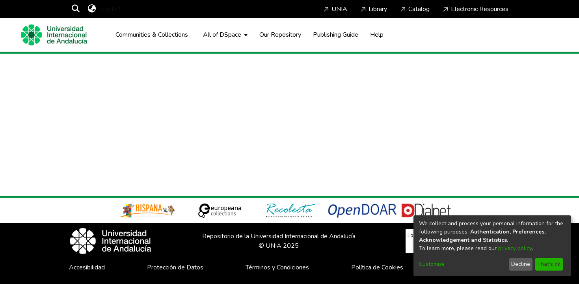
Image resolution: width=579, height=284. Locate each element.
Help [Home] (377, 34)
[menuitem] (92, 9)
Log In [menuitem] (107, 9)
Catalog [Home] (414, 9)
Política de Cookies (377, 267)
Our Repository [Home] (280, 34)
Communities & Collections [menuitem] (151, 34)
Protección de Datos (175, 267)
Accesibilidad (87, 267)
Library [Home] (373, 9)
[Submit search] (76, 9)
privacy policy (515, 248)
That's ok (548, 264)
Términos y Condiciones (277, 267)
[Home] (54, 35)
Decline (520, 264)
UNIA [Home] (334, 9)
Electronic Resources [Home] (474, 9)
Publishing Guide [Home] (335, 34)
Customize (432, 264)
